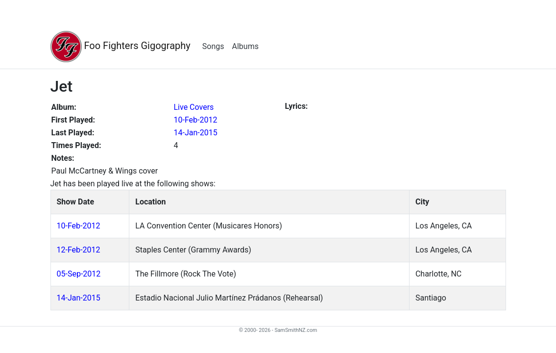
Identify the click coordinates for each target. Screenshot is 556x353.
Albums (245, 46)
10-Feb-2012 (196, 120)
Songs (213, 46)
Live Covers (194, 107)
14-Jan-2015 (196, 132)
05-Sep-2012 (79, 273)
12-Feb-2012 (78, 249)
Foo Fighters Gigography (120, 46)
